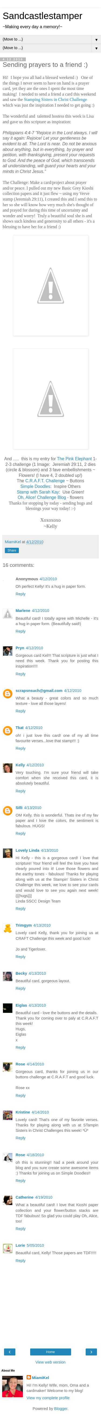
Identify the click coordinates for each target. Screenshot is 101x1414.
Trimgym (24, 925)
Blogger (60, 1408)
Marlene (23, 610)
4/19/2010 (43, 1197)
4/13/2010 (32, 808)
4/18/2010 (35, 1155)
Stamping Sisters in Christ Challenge (55, 99)
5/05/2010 (35, 1245)
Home (50, 1352)
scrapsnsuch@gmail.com (39, 690)
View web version (51, 1362)
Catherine (24, 1197)
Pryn (20, 648)
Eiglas (21, 1005)
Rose (20, 1064)
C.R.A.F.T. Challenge (45, 480)
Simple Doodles (35, 486)
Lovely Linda (27, 850)
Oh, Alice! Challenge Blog (42, 497)
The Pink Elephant (74, 458)
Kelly (20, 765)
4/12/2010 (48, 579)
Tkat (20, 728)
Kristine (23, 1112)
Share (12, 550)
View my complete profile (48, 1398)
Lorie (20, 1245)
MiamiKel (40, 1378)
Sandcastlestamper (42, 16)
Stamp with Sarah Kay (38, 492)
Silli (19, 808)
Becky (21, 973)
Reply (21, 594)
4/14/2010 (35, 1064)
